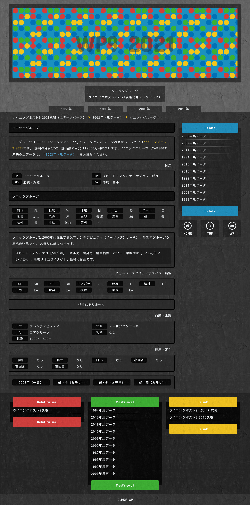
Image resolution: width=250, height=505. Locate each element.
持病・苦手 (111, 182)
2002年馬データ (103, 445)
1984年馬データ (103, 410)
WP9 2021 (125, 43)
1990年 (105, 109)
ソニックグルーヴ (36, 176)
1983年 (66, 109)
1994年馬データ (194, 157)
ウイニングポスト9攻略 (30, 410)
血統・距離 (31, 182)
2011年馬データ (194, 150)
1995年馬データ (103, 459)
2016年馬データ (194, 164)
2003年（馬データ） (107, 117)
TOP (210, 233)
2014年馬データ (194, 185)
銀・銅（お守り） (112, 382)
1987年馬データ (103, 452)
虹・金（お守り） (71, 382)
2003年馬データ (194, 136)
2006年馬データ (103, 438)
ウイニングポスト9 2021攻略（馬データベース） (49, 117)
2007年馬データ (194, 143)
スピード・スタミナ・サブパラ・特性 (131, 176)
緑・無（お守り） (152, 382)
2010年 (183, 109)
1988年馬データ (194, 199)
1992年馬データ (103, 466)
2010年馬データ (103, 431)
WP (232, 233)
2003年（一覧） (31, 382)
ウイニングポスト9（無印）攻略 (193, 410)
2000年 (144, 109)
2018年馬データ (103, 424)
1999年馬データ (194, 178)
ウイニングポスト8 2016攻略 (191, 417)
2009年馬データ (103, 473)
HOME (188, 233)
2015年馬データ (194, 171)
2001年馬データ (194, 192)
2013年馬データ (103, 417)
